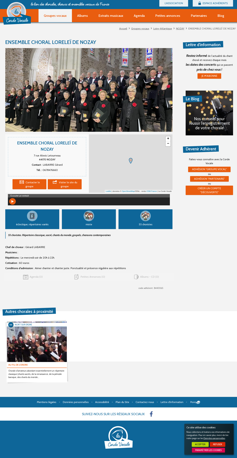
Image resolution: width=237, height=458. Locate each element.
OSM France (151, 191)
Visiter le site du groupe (68, 184)
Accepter (200, 444)
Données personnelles (214, 438)
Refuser (217, 444)
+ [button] (168, 138)
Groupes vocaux (140, 28)
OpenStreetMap (128, 191)
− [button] (168, 143)
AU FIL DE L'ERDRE (18, 364)
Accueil (123, 28)
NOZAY (180, 28)
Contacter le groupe (33, 184)
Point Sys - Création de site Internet (195, 402)
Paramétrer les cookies (208, 450)
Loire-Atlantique (162, 28)
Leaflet (108, 191)
